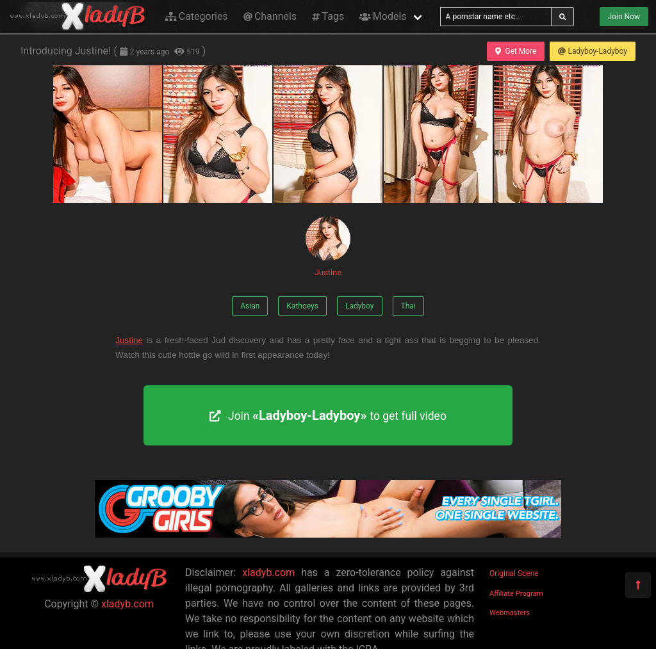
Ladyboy (359, 305)
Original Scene (514, 573)
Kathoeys (302, 305)
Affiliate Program (516, 593)
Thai (408, 305)
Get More (515, 51)
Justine (328, 246)
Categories (196, 16)
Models (382, 16)
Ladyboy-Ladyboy (592, 51)
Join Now (624, 16)
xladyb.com (127, 604)
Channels (270, 16)
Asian (249, 305)
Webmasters (509, 613)
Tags (328, 16)
